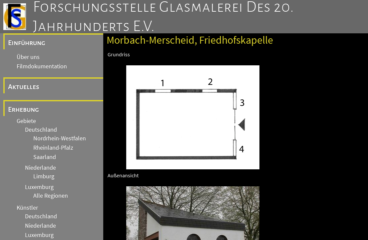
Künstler (27, 207)
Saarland (44, 157)
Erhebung (23, 109)
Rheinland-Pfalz (53, 147)
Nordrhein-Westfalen (59, 138)
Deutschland (41, 129)
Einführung (26, 42)
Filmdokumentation (42, 66)
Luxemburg (39, 187)
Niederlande (40, 167)
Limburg (43, 176)
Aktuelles (23, 86)
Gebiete (26, 121)
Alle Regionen (50, 195)
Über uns (28, 57)
